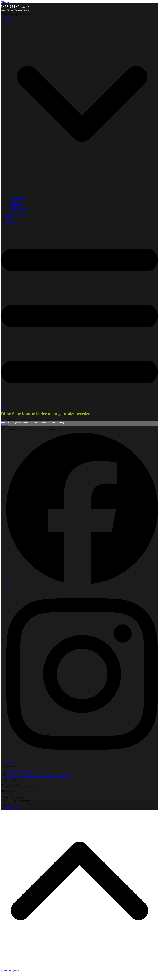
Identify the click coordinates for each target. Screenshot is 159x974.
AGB (8, 804)
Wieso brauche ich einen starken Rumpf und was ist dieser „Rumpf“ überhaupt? (39, 775)
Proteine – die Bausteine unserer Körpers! (23, 773)
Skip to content (7, 2)
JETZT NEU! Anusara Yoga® (18, 771)
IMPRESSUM (12, 809)
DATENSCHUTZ (13, 807)
